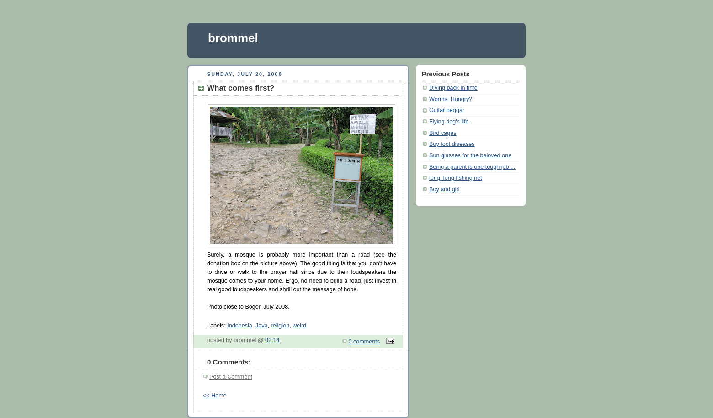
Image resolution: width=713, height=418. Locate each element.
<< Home (215, 395)
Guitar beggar (446, 110)
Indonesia (239, 325)
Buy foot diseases (452, 144)
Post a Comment (230, 377)
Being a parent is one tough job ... (472, 167)
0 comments (364, 341)
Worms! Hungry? (450, 99)
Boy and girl (444, 189)
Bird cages (443, 133)
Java (261, 325)
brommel (233, 38)
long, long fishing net (455, 178)
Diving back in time (453, 88)
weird (299, 325)
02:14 (272, 340)
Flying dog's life (449, 121)
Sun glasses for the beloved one (470, 155)
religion (280, 325)
